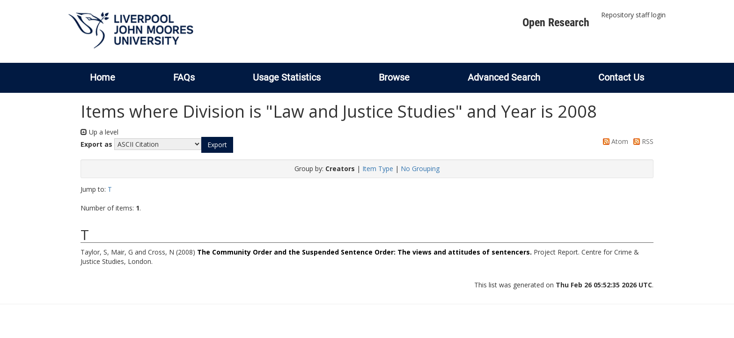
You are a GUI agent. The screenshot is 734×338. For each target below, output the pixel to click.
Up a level (99, 132)
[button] (217, 145)
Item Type (377, 168)
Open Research (555, 22)
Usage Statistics (287, 77)
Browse (394, 77)
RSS (641, 141)
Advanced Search (504, 77)
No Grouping (420, 168)
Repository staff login (633, 14)
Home (102, 77)
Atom (614, 141)
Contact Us (621, 77)
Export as (96, 144)
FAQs (184, 77)
